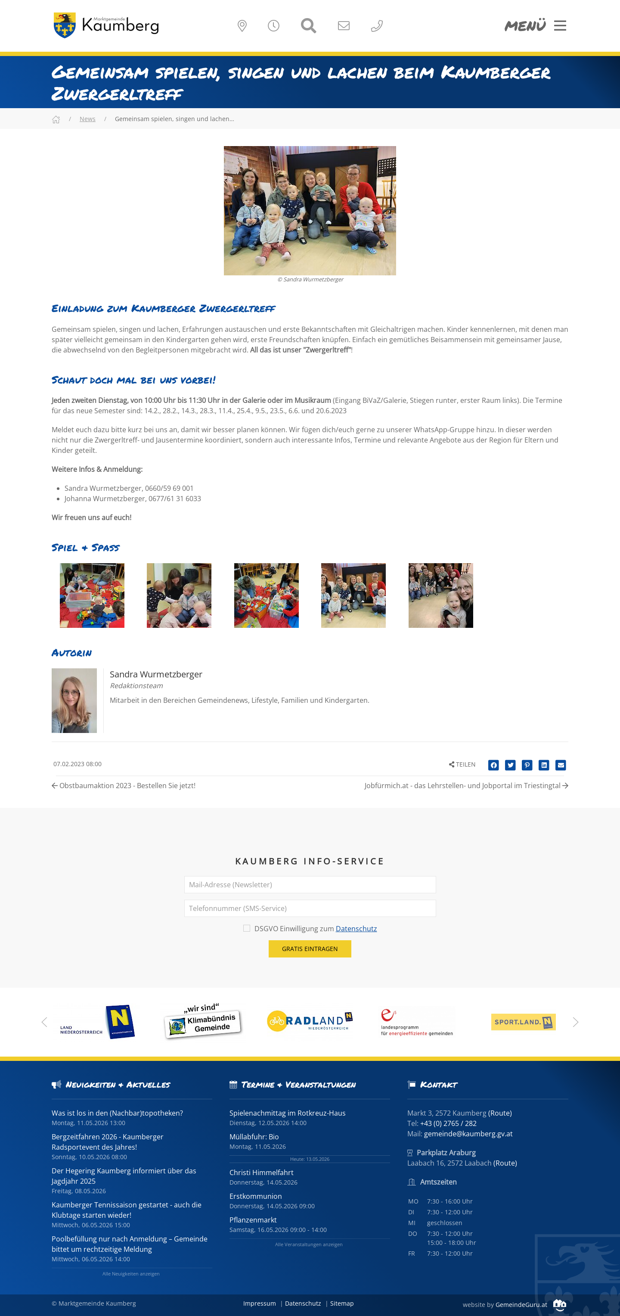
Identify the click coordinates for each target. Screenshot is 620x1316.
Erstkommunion (255, 1196)
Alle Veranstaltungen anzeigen (309, 1244)
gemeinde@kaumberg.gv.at (468, 1133)
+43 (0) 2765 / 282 (448, 1123)
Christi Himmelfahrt (261, 1172)
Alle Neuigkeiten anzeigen (131, 1273)
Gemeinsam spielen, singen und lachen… (174, 119)
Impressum (259, 1303)
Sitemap (342, 1303)
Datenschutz (356, 928)
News (88, 119)
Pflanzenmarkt (253, 1220)
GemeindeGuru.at (531, 1304)
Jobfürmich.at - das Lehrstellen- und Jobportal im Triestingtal (466, 785)
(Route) (500, 1113)
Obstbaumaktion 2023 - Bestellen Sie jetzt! (123, 785)
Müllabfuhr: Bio (254, 1136)
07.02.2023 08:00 (77, 764)
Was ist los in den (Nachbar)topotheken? (117, 1113)
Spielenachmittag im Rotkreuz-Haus (287, 1113)
